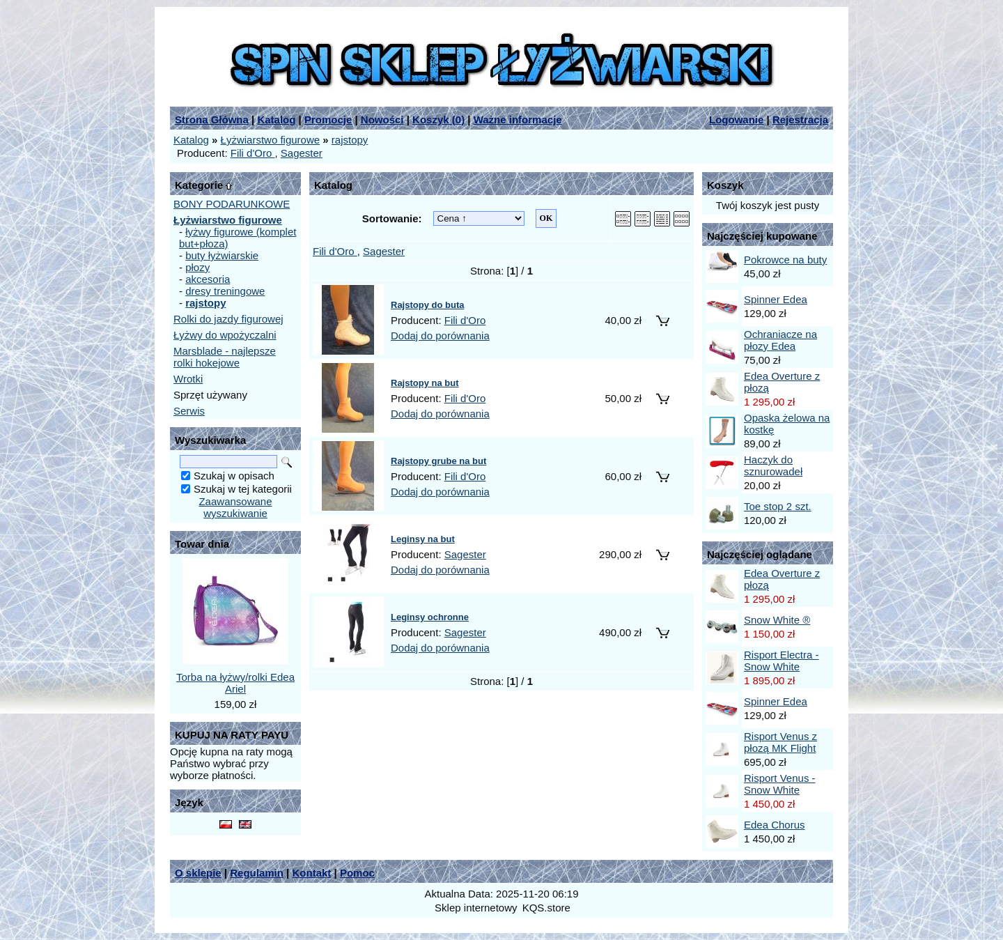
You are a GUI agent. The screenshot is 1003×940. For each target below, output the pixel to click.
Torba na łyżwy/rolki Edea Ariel (235, 683)
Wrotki (188, 379)
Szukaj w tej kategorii (243, 489)
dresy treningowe (225, 291)
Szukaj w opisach (234, 475)
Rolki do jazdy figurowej (228, 319)
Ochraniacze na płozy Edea (780, 340)
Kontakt (311, 873)
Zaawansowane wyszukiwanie (235, 507)
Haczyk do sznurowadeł (773, 465)
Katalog (276, 119)
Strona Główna (212, 119)
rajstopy (350, 140)
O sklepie (198, 873)
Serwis (189, 411)
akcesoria (207, 279)
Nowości (382, 119)
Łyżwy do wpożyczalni (225, 335)
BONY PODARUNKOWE (231, 204)
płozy (197, 267)
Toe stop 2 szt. (777, 506)
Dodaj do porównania (440, 335)
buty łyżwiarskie (221, 255)
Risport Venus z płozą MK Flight (780, 742)
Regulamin (256, 873)
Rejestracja (800, 119)
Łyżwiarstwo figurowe (270, 140)
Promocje (328, 119)
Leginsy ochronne (430, 617)
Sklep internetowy (476, 908)
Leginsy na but (423, 539)
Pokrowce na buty (785, 259)
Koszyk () (438, 119)
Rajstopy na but (425, 383)
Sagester (301, 153)
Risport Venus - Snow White (780, 784)
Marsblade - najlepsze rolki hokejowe (224, 357)
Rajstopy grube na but (438, 461)
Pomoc (357, 873)
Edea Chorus (774, 825)
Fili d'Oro (253, 153)
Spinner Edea (775, 299)
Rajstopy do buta (427, 305)
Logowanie (736, 119)
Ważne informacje (518, 119)
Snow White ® (777, 620)
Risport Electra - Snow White (781, 660)
